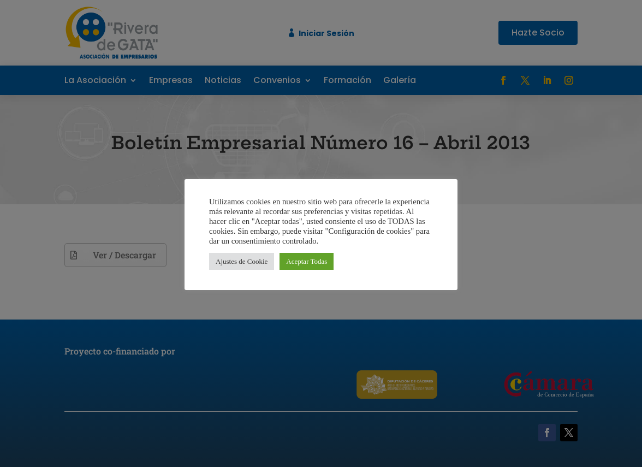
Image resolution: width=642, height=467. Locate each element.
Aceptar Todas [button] (306, 261)
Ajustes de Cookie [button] (242, 261)
